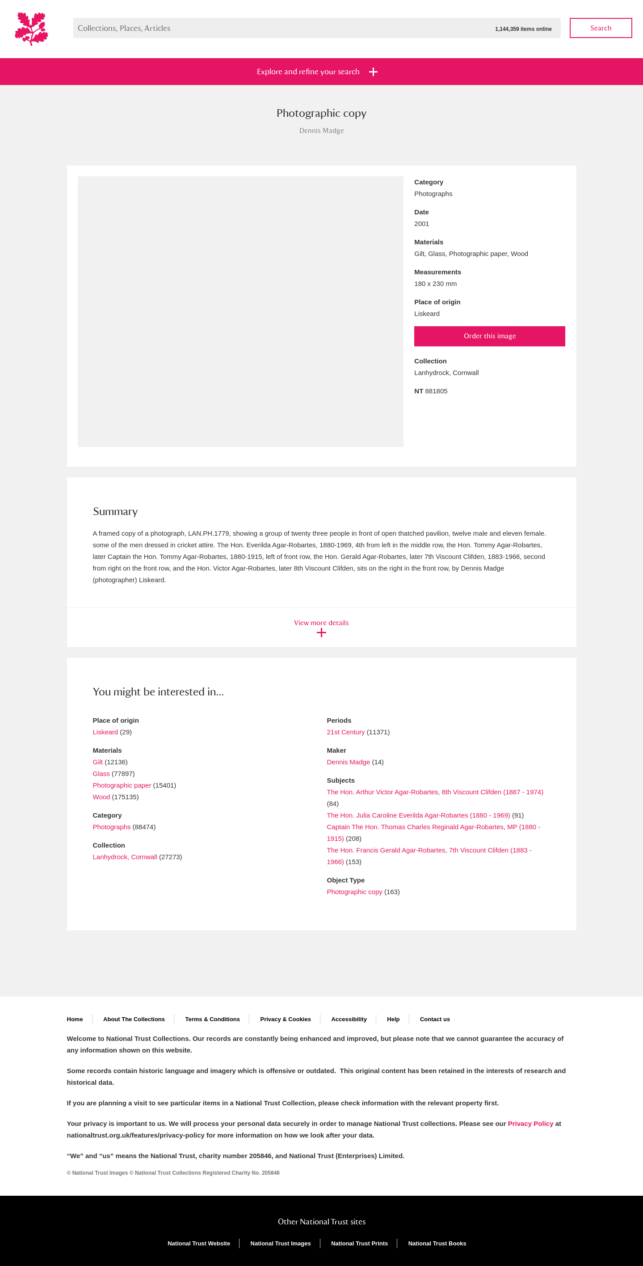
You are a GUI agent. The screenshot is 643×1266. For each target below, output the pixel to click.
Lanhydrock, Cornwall (125, 857)
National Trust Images (281, 1243)
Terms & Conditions (212, 1019)
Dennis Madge (348, 762)
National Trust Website (199, 1243)
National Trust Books (437, 1243)
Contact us (435, 1019)
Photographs (112, 827)
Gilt (98, 762)
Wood (101, 797)
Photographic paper (122, 785)
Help (393, 1019)
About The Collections (134, 1019)
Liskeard (105, 732)
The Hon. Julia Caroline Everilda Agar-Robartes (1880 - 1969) (418, 815)
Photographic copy (354, 891)
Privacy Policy (531, 1123)
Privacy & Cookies (285, 1019)
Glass (101, 773)
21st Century (346, 732)
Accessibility (349, 1019)
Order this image (490, 336)
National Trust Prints (359, 1243)
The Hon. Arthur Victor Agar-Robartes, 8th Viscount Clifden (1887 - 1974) (435, 792)
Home (75, 1019)
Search (601, 28)
